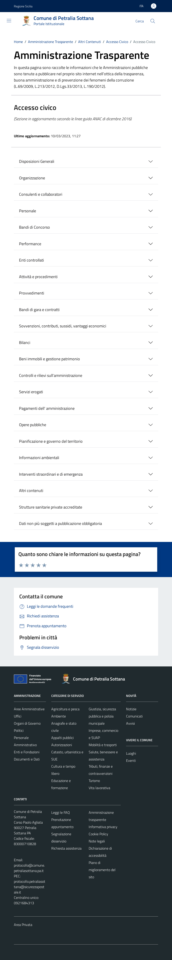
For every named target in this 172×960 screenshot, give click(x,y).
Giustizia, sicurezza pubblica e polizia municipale (102, 716)
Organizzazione (32, 178)
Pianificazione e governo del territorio (51, 441)
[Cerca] (152, 21)
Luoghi (131, 753)
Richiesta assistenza (66, 848)
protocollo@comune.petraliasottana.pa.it (29, 868)
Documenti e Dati (27, 759)
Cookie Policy (98, 834)
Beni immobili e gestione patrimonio (49, 359)
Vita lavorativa (99, 787)
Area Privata (23, 924)
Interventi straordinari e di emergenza (51, 474)
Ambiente (58, 716)
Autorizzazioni (61, 744)
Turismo (94, 780)
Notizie (131, 709)
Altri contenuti (31, 491)
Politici (19, 730)
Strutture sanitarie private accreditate (50, 507)
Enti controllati (31, 260)
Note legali (97, 841)
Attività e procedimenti (38, 277)
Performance (30, 244)
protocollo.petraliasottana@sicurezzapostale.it (29, 887)
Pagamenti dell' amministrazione (47, 408)
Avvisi (130, 723)
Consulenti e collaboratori (40, 194)
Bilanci (24, 342)
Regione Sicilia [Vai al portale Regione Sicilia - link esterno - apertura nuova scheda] (23, 6)
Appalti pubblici (62, 737)
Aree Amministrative (29, 709)
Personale (27, 211)
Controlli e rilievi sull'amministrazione (50, 375)
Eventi (131, 760)
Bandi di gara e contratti (39, 310)
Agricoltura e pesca (65, 709)
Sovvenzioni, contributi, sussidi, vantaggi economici (62, 326)
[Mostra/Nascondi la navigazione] (9, 20)
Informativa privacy (103, 826)
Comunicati (134, 716)
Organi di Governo (27, 723)
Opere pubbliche (32, 425)
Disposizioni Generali (36, 161)
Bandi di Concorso (34, 227)
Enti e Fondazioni (26, 752)
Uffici (17, 716)
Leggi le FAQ (60, 812)
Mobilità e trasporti (103, 744)
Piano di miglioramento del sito (102, 870)
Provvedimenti (31, 293)
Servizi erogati (31, 392)
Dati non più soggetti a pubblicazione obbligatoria (60, 523)
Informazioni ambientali (39, 458)
